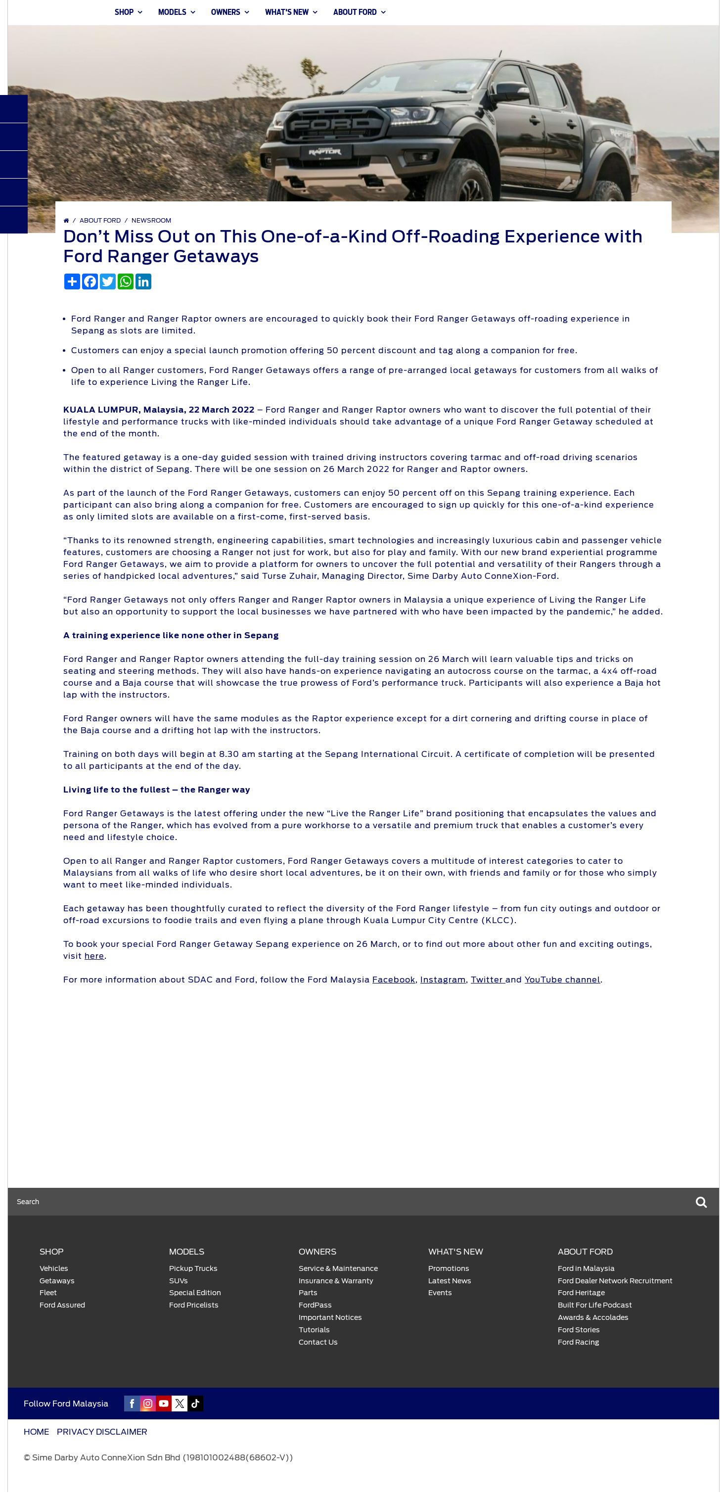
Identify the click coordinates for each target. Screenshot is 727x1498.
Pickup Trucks (193, 1268)
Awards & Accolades (593, 1317)
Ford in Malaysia (586, 1268)
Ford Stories (579, 1330)
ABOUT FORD (355, 12)
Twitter (488, 979)
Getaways (57, 1281)
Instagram (443, 979)
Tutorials (314, 1330)
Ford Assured (62, 1305)
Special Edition (195, 1293)
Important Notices (330, 1317)
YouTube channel (562, 979)
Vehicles (54, 1268)
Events (440, 1293)
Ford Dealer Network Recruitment (615, 1281)
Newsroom (151, 220)
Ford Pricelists (194, 1305)
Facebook (393, 979)
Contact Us (318, 1342)
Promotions (448, 1268)
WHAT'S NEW (287, 12)
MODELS (172, 12)
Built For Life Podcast (595, 1305)
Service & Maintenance (338, 1268)
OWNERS (225, 12)
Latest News (449, 1281)
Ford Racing (578, 1342)
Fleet (48, 1293)
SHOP (124, 12)
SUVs (178, 1281)
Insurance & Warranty (336, 1281)
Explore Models (209, 1116)
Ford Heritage (581, 1293)
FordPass (315, 1305)
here (94, 956)
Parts (308, 1293)
